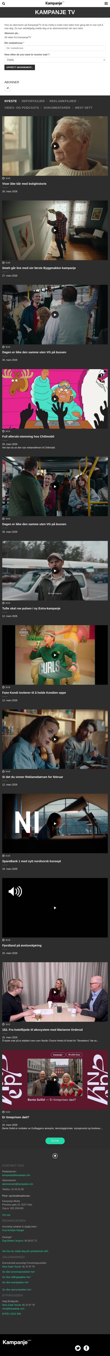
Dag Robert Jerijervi (12, 1240)
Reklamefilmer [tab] (62, 101)
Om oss (6, 1215)
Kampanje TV (55, 12)
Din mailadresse (13, 43)
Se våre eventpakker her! (15, 1282)
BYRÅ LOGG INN (11, 1314)
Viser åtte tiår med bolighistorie (24, 183)
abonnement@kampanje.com (17, 1184)
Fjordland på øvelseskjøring (22, 945)
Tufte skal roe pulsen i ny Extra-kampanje (31, 608)
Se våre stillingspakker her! (16, 1277)
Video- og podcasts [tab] (21, 107)
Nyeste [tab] (10, 101)
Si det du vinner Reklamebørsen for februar (32, 777)
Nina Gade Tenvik (11, 1266)
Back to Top (55, 1155)
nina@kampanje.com (13, 1308)
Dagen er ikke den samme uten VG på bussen (34, 352)
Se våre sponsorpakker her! (16, 1289)
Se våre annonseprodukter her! (18, 1272)
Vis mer (55, 1140)
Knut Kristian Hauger (13, 1230)
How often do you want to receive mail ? (27, 54)
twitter (78, 1348)
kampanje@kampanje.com (16, 1175)
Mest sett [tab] (84, 107)
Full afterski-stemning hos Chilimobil (28, 436)
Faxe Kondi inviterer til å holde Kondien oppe (34, 692)
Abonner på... (12, 33)
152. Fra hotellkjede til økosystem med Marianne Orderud (42, 1029)
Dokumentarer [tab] (57, 107)
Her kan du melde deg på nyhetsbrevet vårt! (25, 1251)
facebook (86, 1348)
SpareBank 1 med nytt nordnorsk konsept (31, 861)
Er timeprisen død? (15, 1117)
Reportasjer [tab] (33, 101)
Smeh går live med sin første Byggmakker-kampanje (39, 268)
